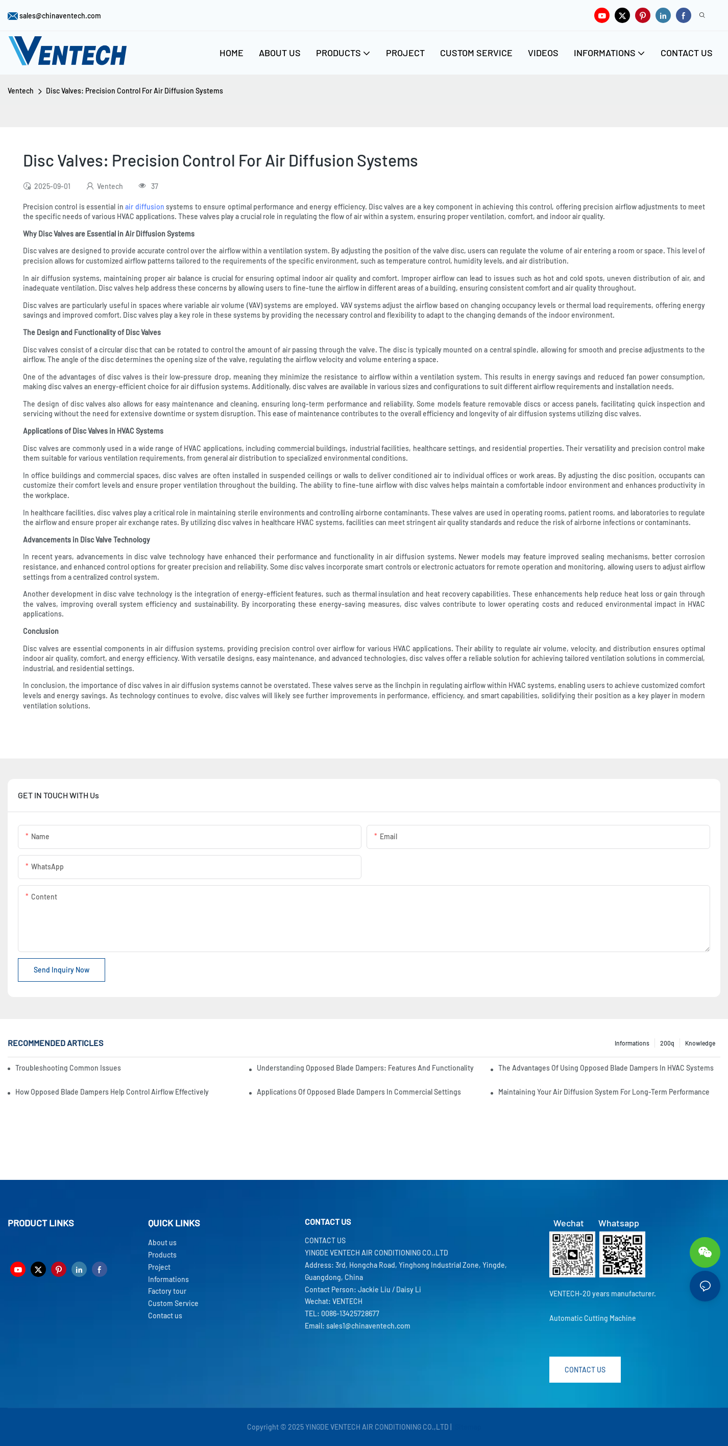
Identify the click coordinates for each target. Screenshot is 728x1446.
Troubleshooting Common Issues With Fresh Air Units (69, 1067)
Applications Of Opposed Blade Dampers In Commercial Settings (359, 1091)
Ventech (21, 90)
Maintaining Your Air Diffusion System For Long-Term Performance (604, 1091)
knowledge (700, 1043)
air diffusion (144, 206)
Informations (632, 1043)
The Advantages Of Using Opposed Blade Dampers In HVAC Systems (606, 1067)
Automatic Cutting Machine (592, 1318)
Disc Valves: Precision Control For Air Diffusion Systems (134, 90)
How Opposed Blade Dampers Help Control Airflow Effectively (112, 1091)
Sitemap (467, 1427)
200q (667, 1043)
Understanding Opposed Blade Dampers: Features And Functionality (365, 1067)
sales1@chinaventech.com (368, 1325)
